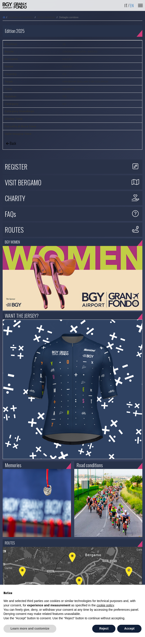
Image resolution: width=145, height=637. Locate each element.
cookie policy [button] (105, 605)
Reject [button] (103, 628)
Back (11, 143)
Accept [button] (129, 628)
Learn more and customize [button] (30, 628)
